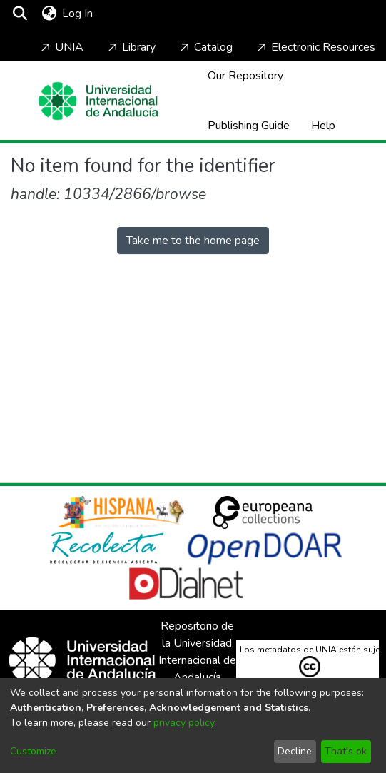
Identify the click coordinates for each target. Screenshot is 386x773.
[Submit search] (20, 13)
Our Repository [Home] (245, 76)
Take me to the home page (193, 240)
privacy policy (183, 722)
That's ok (346, 751)
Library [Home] (130, 47)
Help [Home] (323, 125)
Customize (33, 751)
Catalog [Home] (205, 47)
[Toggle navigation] (137, 13)
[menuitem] (49, 13)
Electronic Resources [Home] (314, 47)
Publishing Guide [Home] (249, 125)
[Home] (98, 101)
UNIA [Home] (60, 47)
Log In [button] (78, 13)
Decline (295, 751)
